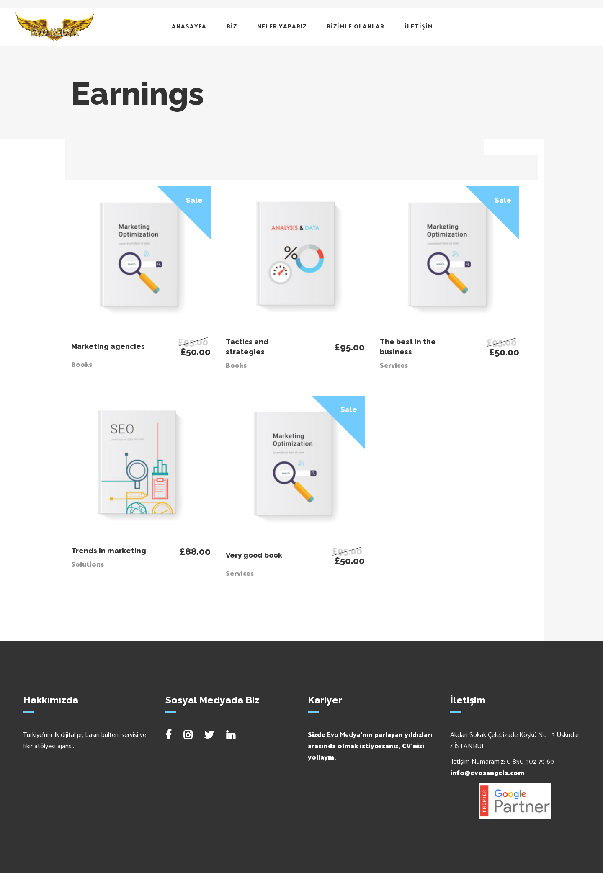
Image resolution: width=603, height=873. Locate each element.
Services (394, 365)
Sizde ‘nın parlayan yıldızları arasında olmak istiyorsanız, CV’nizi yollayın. (370, 746)
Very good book (254, 555)
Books (81, 365)
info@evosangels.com (487, 773)
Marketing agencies (108, 346)
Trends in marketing (108, 550)
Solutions (87, 564)
